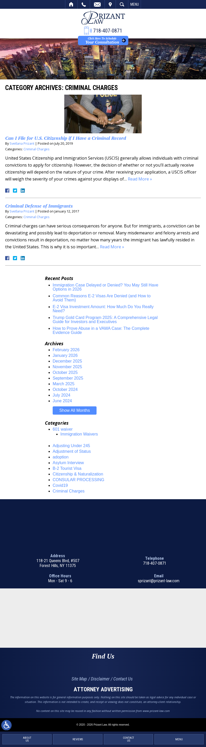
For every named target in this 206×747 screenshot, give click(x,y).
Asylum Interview (68, 463)
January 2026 (65, 355)
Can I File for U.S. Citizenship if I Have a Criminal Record (65, 138)
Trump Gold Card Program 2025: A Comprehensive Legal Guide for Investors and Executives (105, 319)
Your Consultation (102, 41)
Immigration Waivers (79, 434)
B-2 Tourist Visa (67, 468)
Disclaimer (100, 679)
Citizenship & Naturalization (78, 474)
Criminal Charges (36, 149)
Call (84, 4)
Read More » (140, 179)
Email (97, 4)
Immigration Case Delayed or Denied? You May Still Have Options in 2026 (105, 287)
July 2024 (61, 395)
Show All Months (74, 410)
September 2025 (68, 378)
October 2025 (65, 372)
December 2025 (67, 361)
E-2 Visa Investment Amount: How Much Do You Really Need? (103, 309)
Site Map (79, 679)
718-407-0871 (154, 563)
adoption (60, 457)
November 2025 (67, 367)
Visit (110, 4)
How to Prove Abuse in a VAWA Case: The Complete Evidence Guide (101, 330)
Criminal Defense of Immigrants (39, 206)
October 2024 (65, 389)
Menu (134, 4)
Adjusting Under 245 (71, 446)
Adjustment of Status (72, 451)
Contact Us (123, 679)
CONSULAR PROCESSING (78, 480)
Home (71, 4)
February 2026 (66, 350)
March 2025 (64, 384)
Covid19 (60, 485)
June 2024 (62, 401)
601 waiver (63, 429)
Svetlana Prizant (22, 143)
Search (122, 4)
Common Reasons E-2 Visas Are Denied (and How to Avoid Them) (101, 298)
